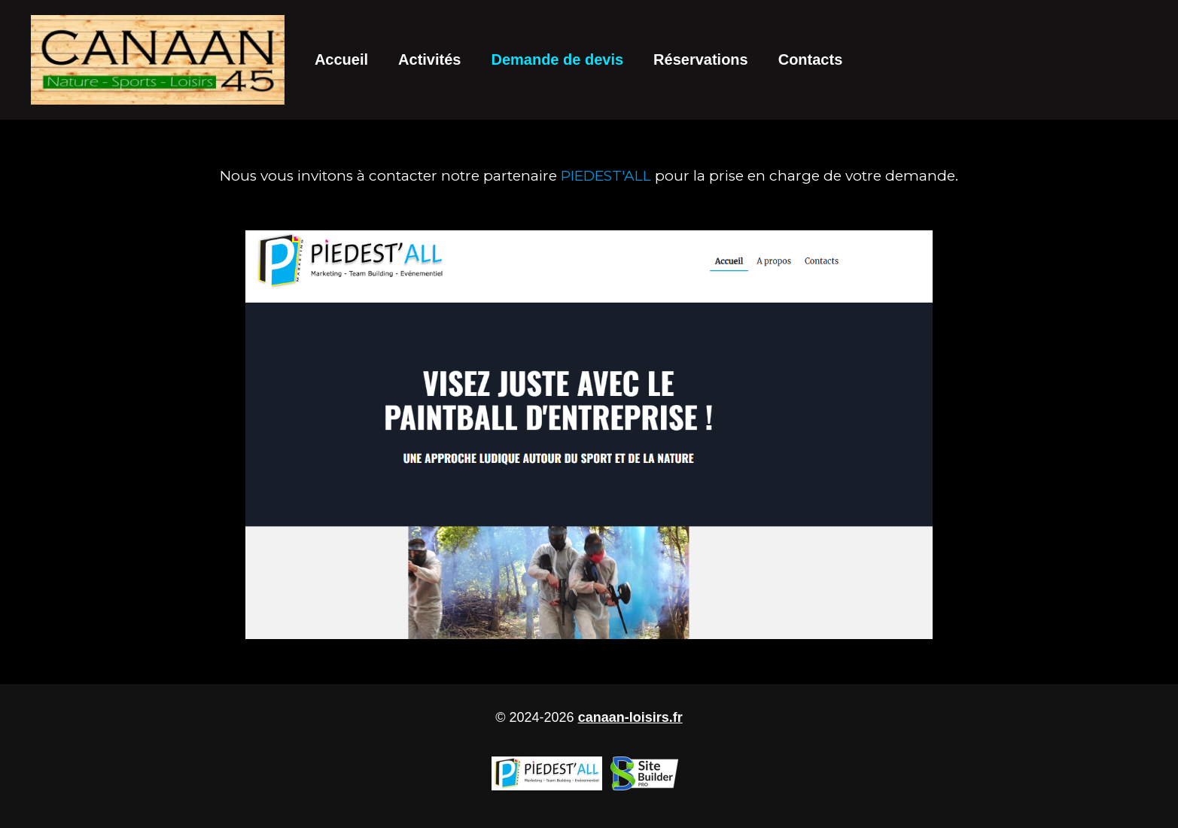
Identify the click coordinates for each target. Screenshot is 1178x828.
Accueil (341, 59)
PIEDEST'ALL (606, 175)
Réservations (700, 59)
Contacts (810, 59)
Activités (429, 59)
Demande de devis (557, 59)
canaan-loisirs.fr (630, 717)
